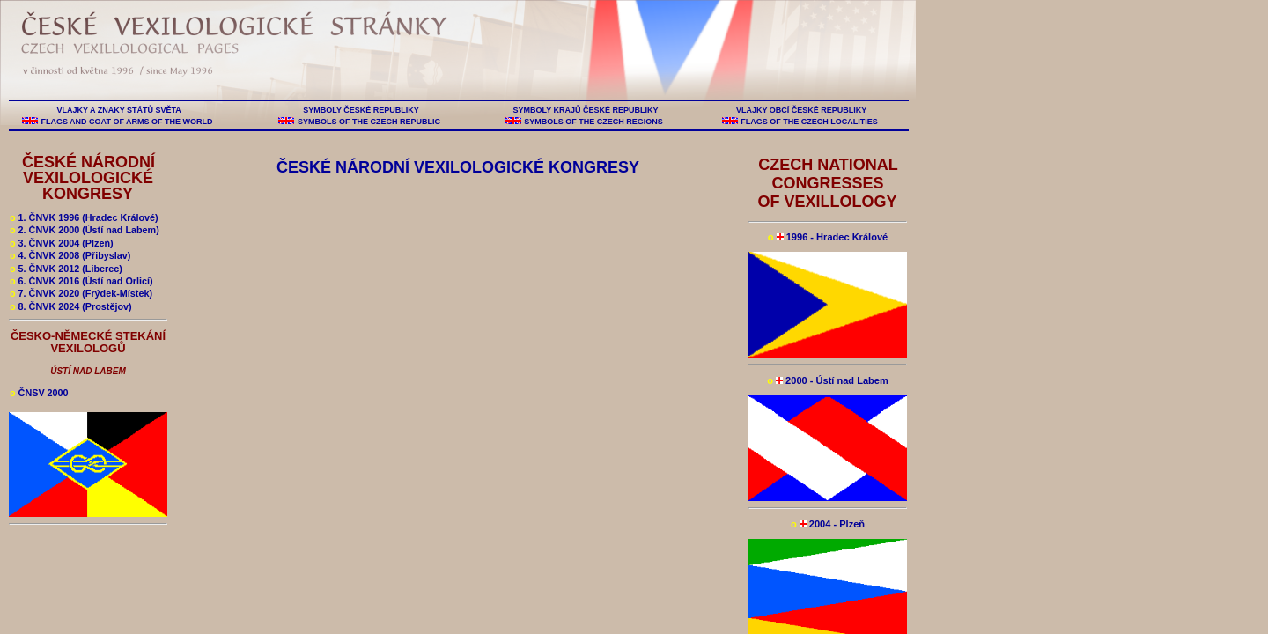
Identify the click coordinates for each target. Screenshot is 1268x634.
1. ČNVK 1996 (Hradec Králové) (84, 217)
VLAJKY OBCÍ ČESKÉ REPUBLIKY (801, 110)
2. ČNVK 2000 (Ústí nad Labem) (84, 230)
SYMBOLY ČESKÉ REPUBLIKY (361, 110)
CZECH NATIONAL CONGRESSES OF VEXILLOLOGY (827, 183)
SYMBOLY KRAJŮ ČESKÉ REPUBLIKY (585, 110)
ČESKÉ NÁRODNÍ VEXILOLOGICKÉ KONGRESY (88, 178)
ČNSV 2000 (39, 392)
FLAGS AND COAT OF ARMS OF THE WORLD (127, 121)
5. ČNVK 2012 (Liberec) (66, 268)
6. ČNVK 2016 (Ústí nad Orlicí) (81, 281)
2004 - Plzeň (828, 524)
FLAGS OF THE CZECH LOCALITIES (810, 121)
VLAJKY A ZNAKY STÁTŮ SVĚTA (119, 110)
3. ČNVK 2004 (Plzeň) (62, 243)
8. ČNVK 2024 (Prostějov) (71, 306)
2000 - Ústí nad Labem (827, 380)
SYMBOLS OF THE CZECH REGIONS (594, 121)
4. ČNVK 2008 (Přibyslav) (70, 255)
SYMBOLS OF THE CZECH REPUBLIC (368, 121)
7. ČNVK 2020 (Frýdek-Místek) (81, 293)
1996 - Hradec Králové (828, 237)
